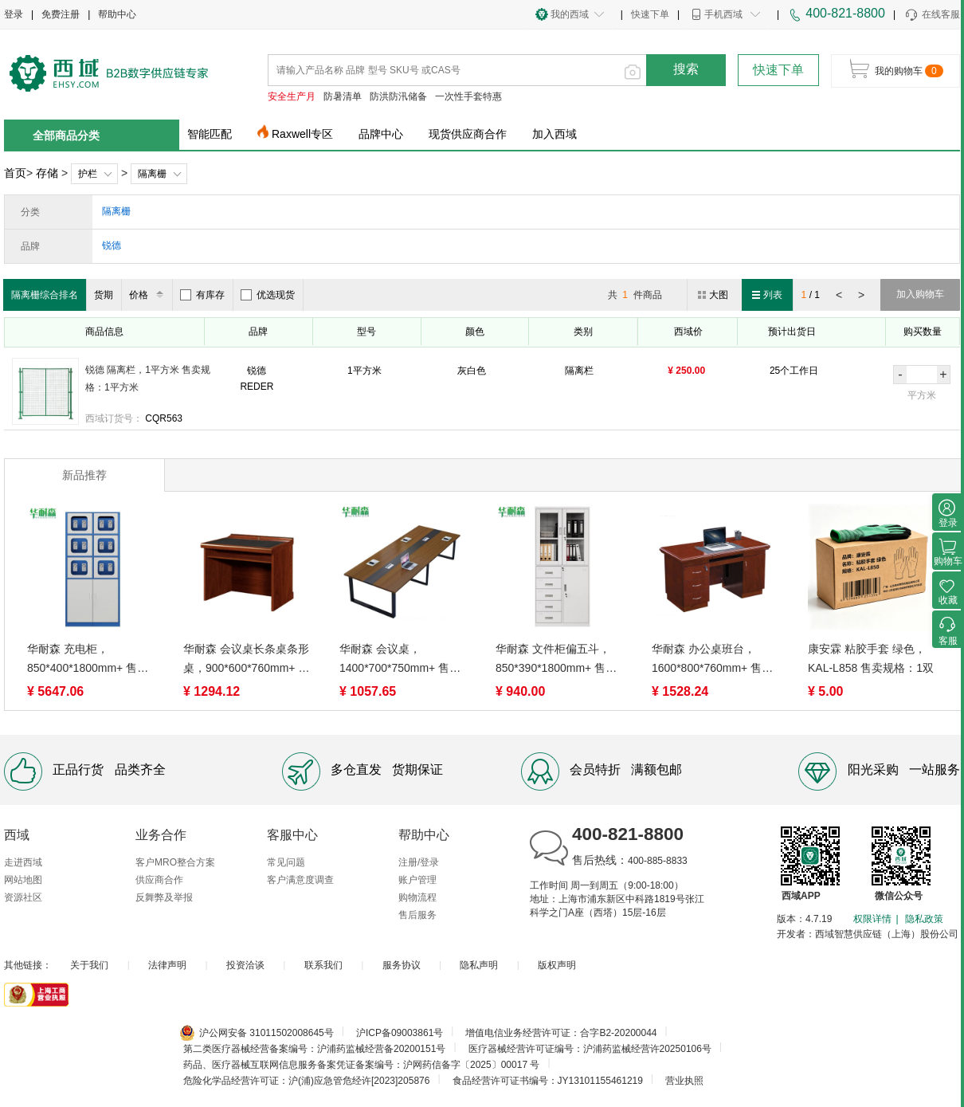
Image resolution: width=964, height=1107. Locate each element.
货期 (103, 294)
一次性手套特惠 (468, 96)
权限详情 (872, 918)
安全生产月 (291, 96)
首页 (15, 173)
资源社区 (23, 897)
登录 (13, 14)
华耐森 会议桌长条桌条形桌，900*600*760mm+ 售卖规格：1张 (246, 659)
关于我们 (89, 965)
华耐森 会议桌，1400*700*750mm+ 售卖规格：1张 (399, 659)
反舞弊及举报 (164, 897)
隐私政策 (924, 918)
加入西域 (554, 134)
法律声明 (167, 965)
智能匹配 (209, 134)
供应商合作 (159, 879)
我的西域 (570, 14)
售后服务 (417, 915)
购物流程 (417, 897)
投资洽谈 (245, 965)
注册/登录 (418, 862)
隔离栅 (152, 173)
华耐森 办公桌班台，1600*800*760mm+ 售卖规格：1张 (712, 659)
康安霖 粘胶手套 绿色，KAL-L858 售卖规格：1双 (871, 658)
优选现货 (268, 294)
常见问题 (286, 862)
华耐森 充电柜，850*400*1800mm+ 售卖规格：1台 (87, 659)
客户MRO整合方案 (175, 862)
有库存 (202, 294)
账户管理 (417, 879)
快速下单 (650, 14)
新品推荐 (84, 475)
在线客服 (931, 15)
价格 (148, 295)
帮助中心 (117, 14)
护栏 (87, 173)
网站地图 (23, 879)
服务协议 (401, 965)
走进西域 (23, 862)
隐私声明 (479, 965)
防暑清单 (342, 96)
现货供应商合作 (468, 134)
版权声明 (557, 965)
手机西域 (723, 14)
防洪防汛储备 (398, 96)
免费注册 (60, 14)
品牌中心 (381, 134)
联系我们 (323, 965)
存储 (47, 173)
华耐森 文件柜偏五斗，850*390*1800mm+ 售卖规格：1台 (556, 659)
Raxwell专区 (302, 134)
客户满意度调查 (300, 879)
